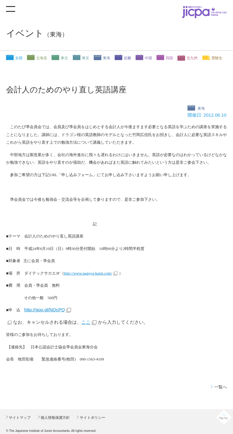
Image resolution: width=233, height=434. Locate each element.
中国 (148, 58)
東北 (64, 58)
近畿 (127, 58)
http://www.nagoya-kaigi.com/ (88, 273)
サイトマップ (19, 417)
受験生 (216, 58)
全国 (18, 58)
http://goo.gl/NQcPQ (44, 309)
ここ (85, 322)
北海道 (41, 58)
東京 (85, 58)
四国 (169, 58)
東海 (106, 58)
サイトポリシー (92, 417)
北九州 (192, 58)
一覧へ (220, 386)
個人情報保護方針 (55, 417)
